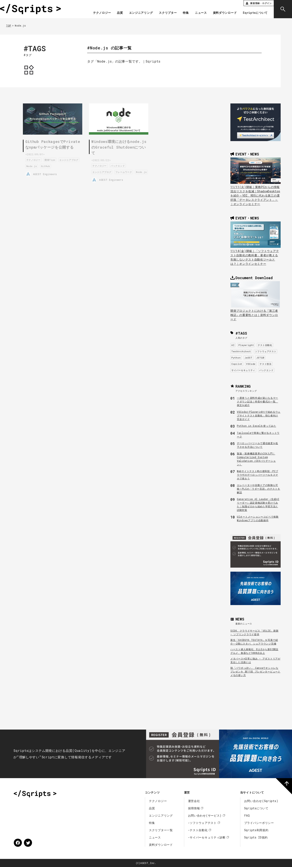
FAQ (247, 815)
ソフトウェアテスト (265, 351)
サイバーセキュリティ (243, 370)
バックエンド (119, 164)
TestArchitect (241, 351)
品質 (120, 13)
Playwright (246, 345)
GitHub (70, 165)
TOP (8, 25)
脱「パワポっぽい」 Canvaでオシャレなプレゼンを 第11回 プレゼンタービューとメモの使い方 (255, 671)
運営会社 (194, 801)
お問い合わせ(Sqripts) (261, 801)
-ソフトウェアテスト (202, 823)
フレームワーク (125, 171)
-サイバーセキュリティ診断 (207, 837)
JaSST (248, 357)
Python (236, 357)
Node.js (56, 165)
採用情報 (194, 808)
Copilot (236, 363)
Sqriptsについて (255, 13)
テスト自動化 (265, 345)
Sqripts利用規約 (256, 830)
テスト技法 (266, 363)
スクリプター (168, 13)
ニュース (201, 13)
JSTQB (260, 357)
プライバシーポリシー (259, 823)
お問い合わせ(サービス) (205, 815)
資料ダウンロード (225, 13)
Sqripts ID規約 (256, 837)
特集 (186, 13)
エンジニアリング (141, 13)
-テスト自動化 (198, 830)
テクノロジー (102, 13)
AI (232, 345)
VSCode (251, 363)
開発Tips (51, 159)
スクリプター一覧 (161, 830)
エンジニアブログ (37, 165)
